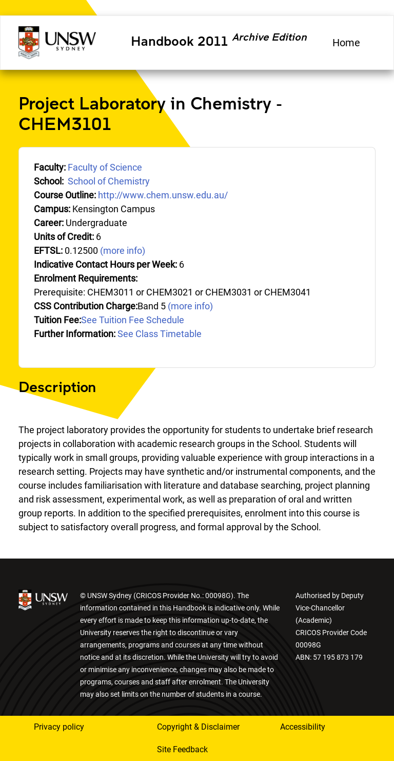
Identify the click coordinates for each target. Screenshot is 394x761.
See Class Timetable (159, 333)
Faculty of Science (105, 167)
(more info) (122, 250)
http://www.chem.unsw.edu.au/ (163, 195)
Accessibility (302, 727)
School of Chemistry (109, 181)
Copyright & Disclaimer (198, 727)
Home (346, 42)
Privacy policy (59, 727)
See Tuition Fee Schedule (132, 319)
